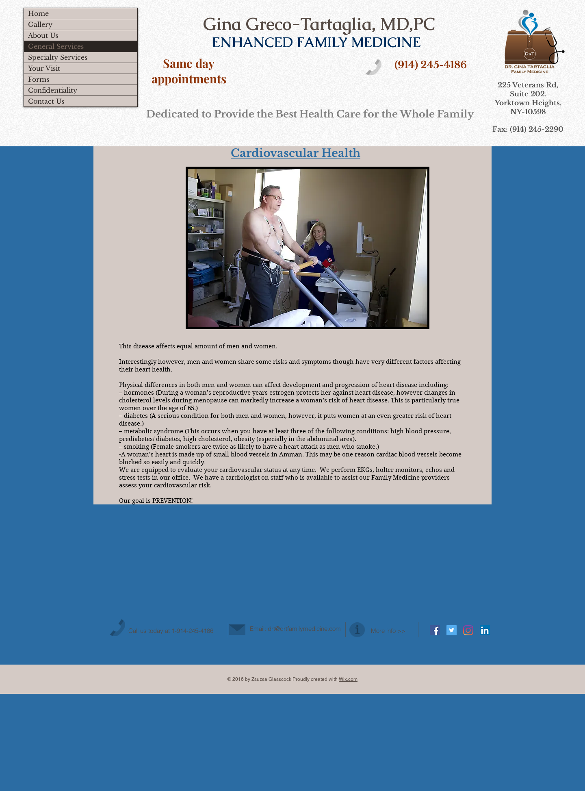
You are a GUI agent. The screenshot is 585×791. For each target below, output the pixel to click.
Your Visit (44, 68)
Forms (38, 79)
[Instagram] (468, 630)
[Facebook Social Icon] (435, 630)
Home (38, 13)
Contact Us (46, 101)
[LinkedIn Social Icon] (485, 630)
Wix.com (348, 679)
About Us (43, 35)
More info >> (388, 631)
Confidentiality (52, 90)
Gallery (40, 24)
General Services (56, 46)
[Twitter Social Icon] (451, 630)
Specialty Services (57, 57)
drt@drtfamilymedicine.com (304, 628)
